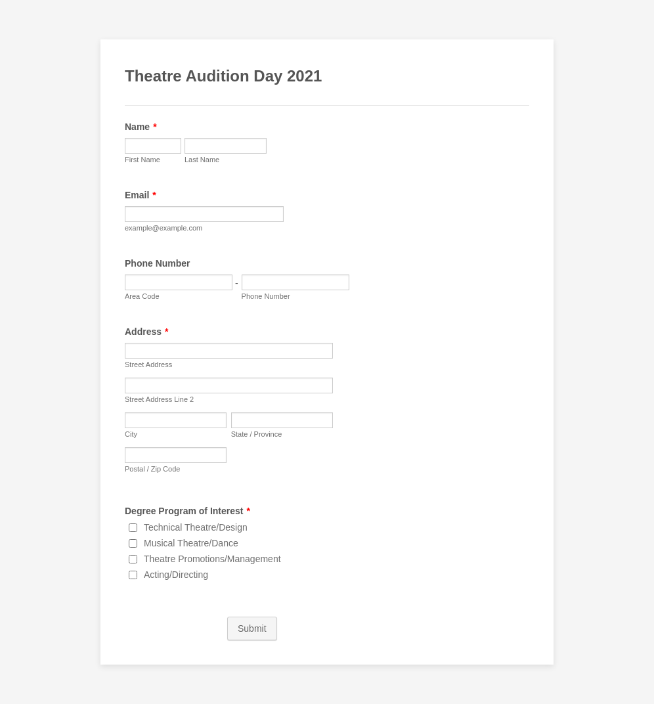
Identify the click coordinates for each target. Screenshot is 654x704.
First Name (142, 160)
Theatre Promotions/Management (212, 559)
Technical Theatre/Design (196, 527)
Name (141, 126)
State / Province (256, 434)
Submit (252, 628)
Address (146, 331)
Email (140, 195)
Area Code (142, 296)
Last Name (202, 160)
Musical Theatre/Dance (191, 543)
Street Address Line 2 (159, 399)
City (131, 434)
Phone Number (157, 263)
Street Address (148, 364)
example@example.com (163, 228)
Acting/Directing (176, 574)
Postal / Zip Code (152, 469)
